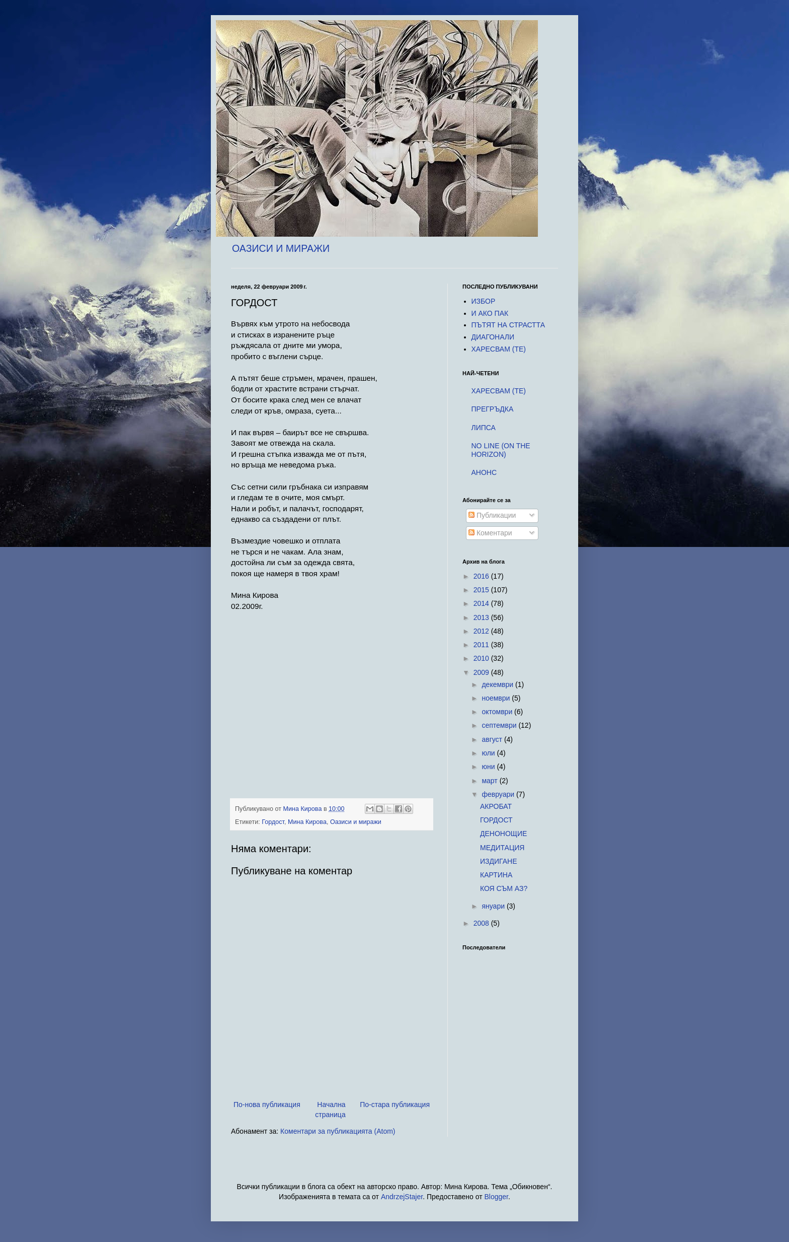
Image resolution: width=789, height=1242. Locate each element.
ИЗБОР (483, 301)
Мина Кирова (307, 821)
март (490, 781)
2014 (482, 603)
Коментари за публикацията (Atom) (337, 1131)
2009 (482, 672)
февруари (499, 794)
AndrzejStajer (402, 1197)
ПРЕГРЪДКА (492, 409)
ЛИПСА (483, 428)
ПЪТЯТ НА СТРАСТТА (508, 325)
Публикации (492, 515)
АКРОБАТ (496, 806)
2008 (482, 923)
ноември (497, 698)
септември (500, 725)
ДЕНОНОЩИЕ (503, 834)
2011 (482, 645)
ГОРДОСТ (496, 820)
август (493, 739)
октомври (498, 712)
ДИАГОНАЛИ (493, 337)
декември (498, 684)
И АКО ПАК (490, 313)
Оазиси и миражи (355, 821)
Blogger (496, 1197)
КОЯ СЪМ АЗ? (503, 888)
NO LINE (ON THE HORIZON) (500, 450)
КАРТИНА (496, 875)
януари (494, 906)
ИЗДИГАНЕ (498, 861)
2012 (482, 631)
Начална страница (330, 1109)
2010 (482, 658)
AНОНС (484, 472)
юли (489, 753)
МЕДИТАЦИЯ (502, 848)
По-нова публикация (266, 1104)
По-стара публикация (395, 1104)
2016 (482, 576)
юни (489, 767)
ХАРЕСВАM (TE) (498, 349)
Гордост (273, 821)
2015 (482, 590)
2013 (482, 617)
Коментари (490, 533)
